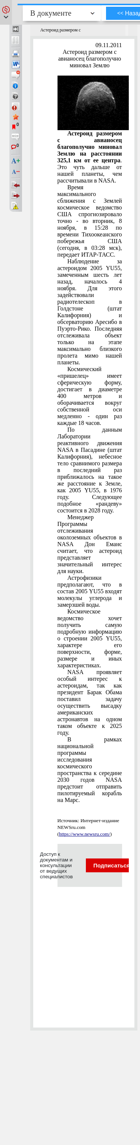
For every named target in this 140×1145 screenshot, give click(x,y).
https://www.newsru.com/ (84, 834)
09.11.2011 (109, 45)
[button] (6, 12)
